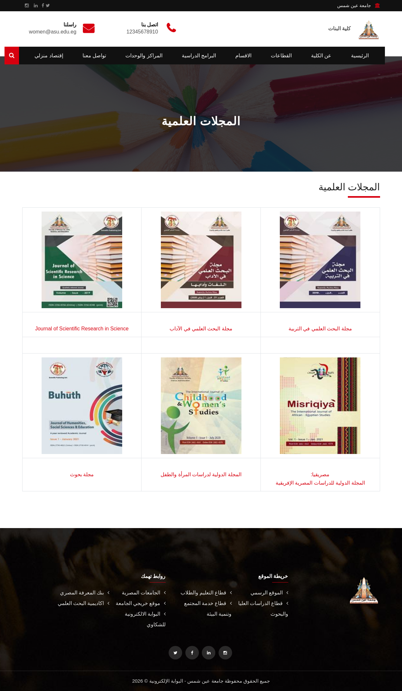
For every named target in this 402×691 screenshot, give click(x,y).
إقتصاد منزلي (48, 55)
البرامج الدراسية (199, 55)
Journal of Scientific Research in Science (82, 328)
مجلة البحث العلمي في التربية (320, 328)
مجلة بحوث (82, 474)
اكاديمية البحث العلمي (83, 603)
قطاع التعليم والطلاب (206, 592)
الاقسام (243, 55)
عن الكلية (321, 55)
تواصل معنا (94, 55)
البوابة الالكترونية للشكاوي (145, 619)
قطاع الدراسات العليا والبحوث (263, 609)
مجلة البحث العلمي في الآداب (201, 328)
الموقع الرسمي (269, 592)
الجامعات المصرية (143, 592)
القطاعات (281, 55)
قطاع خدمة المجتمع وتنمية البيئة (208, 609)
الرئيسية (360, 55)
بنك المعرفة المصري (84, 592)
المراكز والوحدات (143, 55)
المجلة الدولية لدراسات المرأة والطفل (201, 474)
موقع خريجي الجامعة (141, 603)
